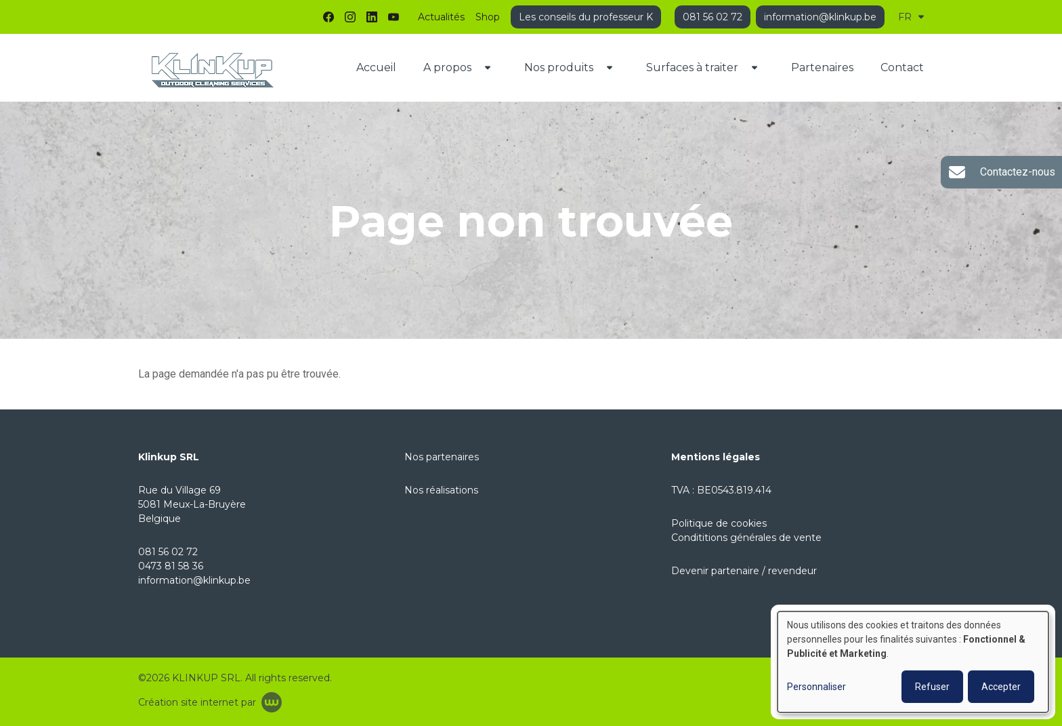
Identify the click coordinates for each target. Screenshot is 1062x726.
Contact (902, 67)
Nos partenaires (441, 457)
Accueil (376, 67)
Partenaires (822, 67)
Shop (487, 17)
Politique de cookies (719, 523)
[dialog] (913, 661)
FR (911, 17)
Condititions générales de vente (746, 537)
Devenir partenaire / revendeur (744, 571)
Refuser (932, 686)
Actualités (441, 17)
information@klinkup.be (194, 580)
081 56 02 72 (168, 552)
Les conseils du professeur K (586, 17)
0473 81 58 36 (170, 566)
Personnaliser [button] (816, 686)
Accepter (1001, 686)
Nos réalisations (441, 490)
